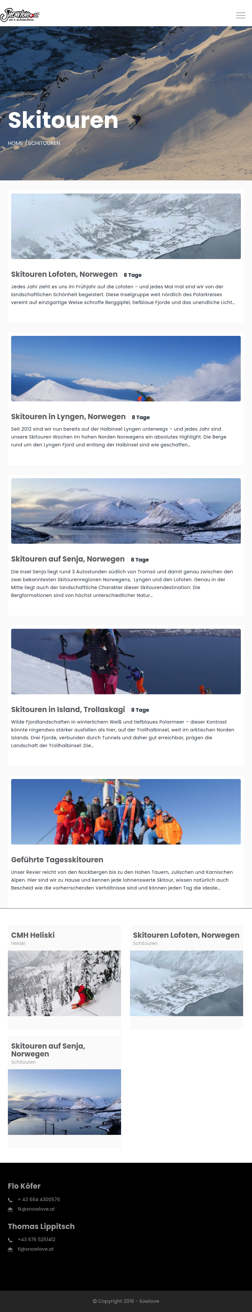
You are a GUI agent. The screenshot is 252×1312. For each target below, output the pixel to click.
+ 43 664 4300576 (39, 1199)
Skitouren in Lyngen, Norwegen (68, 417)
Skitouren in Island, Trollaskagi (68, 710)
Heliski (18, 943)
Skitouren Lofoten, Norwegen (64, 274)
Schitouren (145, 943)
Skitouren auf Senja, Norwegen (68, 559)
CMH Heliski (33, 935)
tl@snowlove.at (36, 1249)
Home (15, 143)
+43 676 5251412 (36, 1239)
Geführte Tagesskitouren (57, 860)
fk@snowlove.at (36, 1209)
